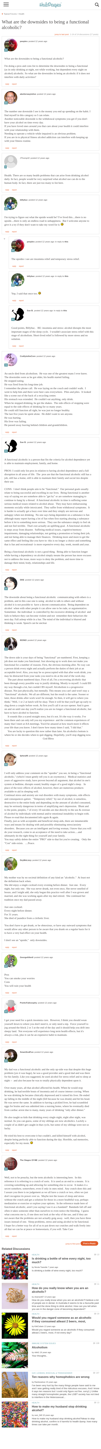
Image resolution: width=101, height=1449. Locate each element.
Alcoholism (39, 1347)
